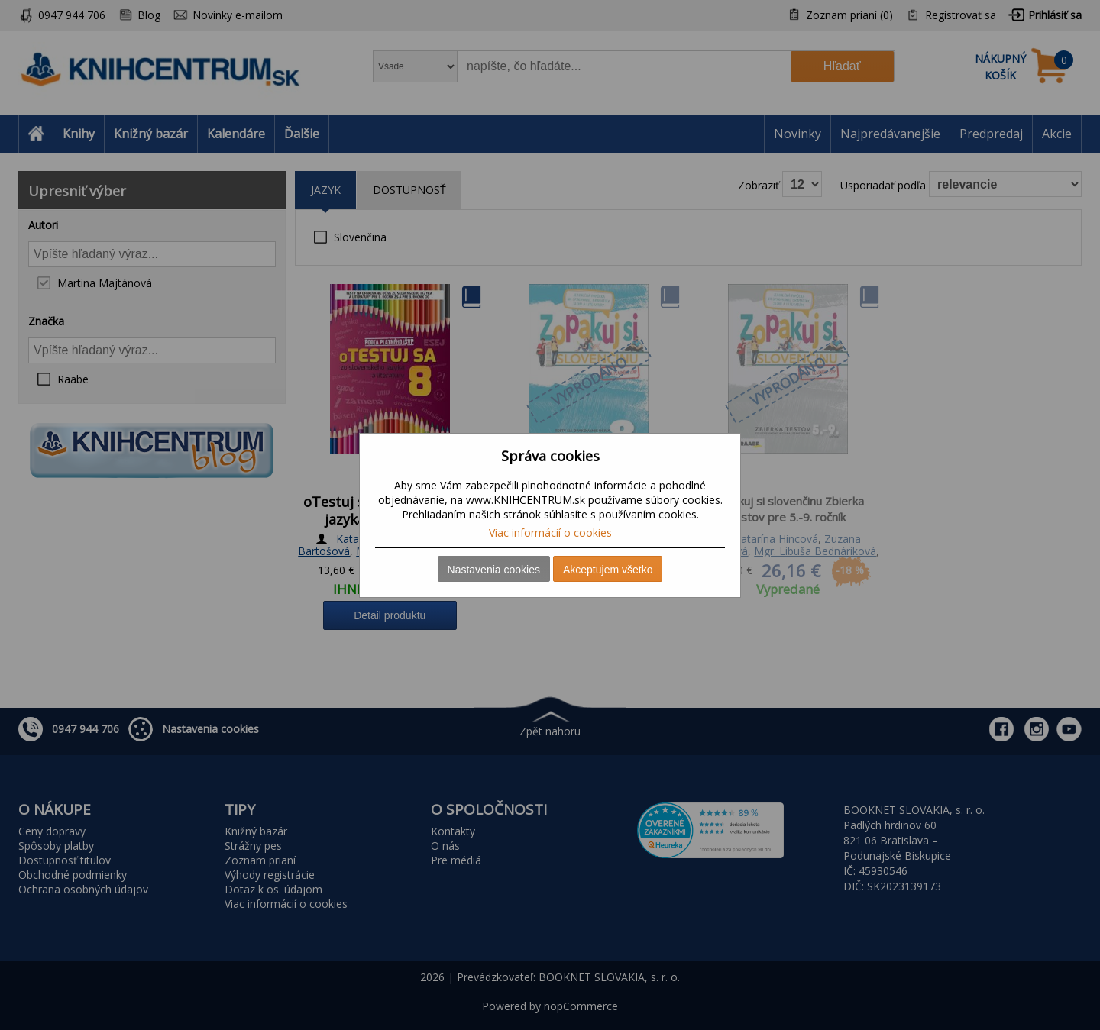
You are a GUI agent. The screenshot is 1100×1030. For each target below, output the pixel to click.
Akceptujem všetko (608, 569)
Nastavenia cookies (494, 569)
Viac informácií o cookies (550, 532)
